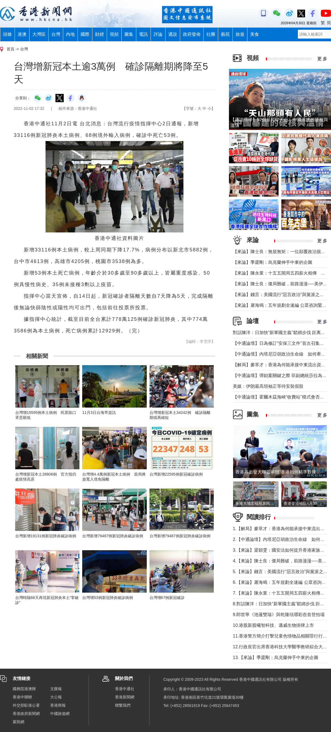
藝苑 (225, 34)
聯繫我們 (122, 705)
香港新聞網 (124, 697)
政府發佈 (192, 34)
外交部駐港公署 (26, 705)
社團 (210, 34)
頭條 (7, 34)
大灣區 (39, 34)
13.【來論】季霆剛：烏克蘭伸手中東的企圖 (275, 657)
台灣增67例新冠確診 (167, 597)
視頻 (114, 34)
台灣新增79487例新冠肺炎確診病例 (112, 536)
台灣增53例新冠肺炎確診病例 (107, 597)
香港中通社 (124, 689)
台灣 (55, 34)
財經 (99, 34)
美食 (254, 34)
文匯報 (56, 689)
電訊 (143, 34)
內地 (70, 34)
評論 (158, 34)
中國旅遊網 (60, 713)
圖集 (128, 34)
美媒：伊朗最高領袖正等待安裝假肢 (268, 386)
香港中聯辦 (22, 697)
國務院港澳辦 (24, 689)
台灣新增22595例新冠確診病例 (176, 474)
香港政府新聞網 (26, 713)
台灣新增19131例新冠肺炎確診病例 (45, 536)
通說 (172, 34)
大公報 (56, 697)
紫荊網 (18, 722)
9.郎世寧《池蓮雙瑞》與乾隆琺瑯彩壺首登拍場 (279, 614)
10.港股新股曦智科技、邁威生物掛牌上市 (273, 625)
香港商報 (58, 705)
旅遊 (240, 34)
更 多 (322, 58)
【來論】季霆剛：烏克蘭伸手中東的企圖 (272, 262)
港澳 (22, 34)
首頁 (10, 49)
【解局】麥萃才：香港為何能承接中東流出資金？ (281, 364)
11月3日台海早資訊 (99, 412)
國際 (85, 34)
